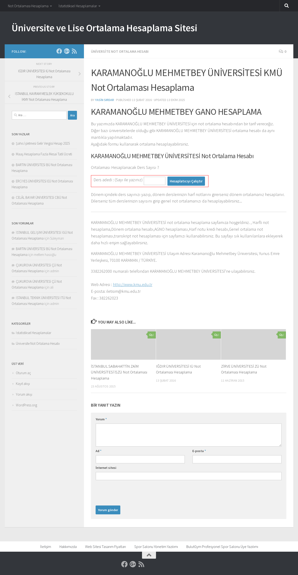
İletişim (45, 546)
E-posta (199, 451)
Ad (98, 451)
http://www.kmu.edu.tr (132, 284)
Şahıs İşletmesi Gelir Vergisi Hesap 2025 (43, 143)
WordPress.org (26, 405)
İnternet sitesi (106, 468)
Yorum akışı (24, 394)
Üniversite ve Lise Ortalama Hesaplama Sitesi (104, 28)
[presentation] (131, 492)
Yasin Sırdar (104, 100)
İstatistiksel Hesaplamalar (78, 5)
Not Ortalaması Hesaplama (28, 5)
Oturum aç (23, 373)
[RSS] (74, 51)
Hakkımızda (68, 546)
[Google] (66, 51)
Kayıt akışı (23, 383)
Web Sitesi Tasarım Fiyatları (105, 546)
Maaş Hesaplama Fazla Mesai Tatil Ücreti (44, 154)
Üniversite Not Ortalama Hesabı (120, 51)
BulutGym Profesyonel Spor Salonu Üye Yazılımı (222, 546)
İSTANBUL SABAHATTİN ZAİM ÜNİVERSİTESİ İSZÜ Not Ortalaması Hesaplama (119, 372)
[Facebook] (59, 51)
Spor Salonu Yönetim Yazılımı (156, 546)
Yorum (101, 419)
